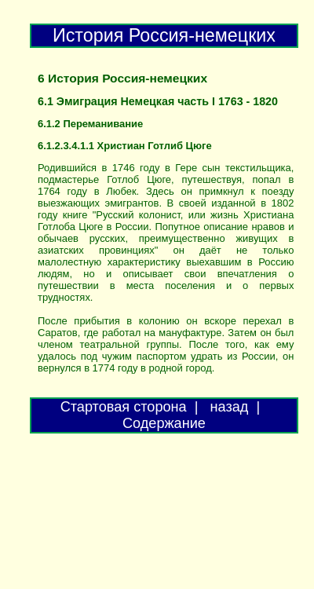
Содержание (164, 423)
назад (229, 407)
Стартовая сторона (123, 407)
